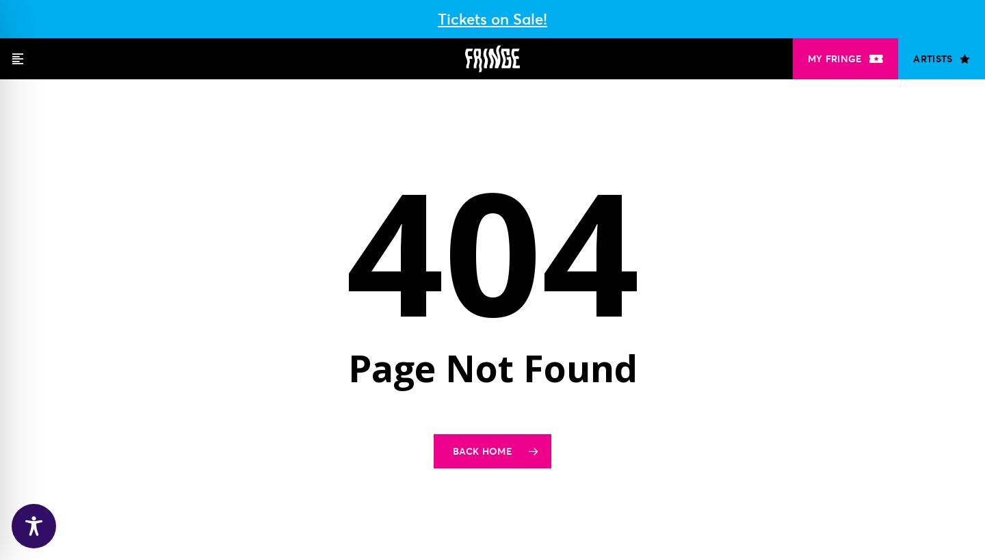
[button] (17, 58)
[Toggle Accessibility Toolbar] (33, 526)
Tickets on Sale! (492, 19)
